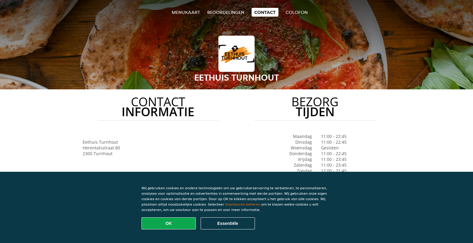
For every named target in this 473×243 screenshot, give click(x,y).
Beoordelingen (225, 12)
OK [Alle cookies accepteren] (169, 223)
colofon (297, 12)
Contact (265, 12)
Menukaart (186, 12)
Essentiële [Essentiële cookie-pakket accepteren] (227, 223)
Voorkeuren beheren (242, 204)
